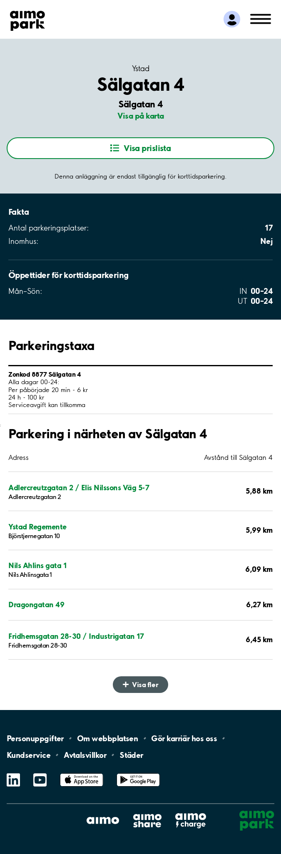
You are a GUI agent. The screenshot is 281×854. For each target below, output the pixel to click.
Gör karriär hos (184, 738)
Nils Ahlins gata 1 (37, 565)
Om (107, 738)
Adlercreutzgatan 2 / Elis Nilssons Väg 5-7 (78, 487)
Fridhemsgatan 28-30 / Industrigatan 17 (76, 636)
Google (138, 773)
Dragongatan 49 (36, 604)
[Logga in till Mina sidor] (232, 19)
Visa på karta (140, 116)
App (81, 773)
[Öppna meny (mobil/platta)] (260, 18)
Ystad (140, 68)
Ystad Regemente (37, 526)
